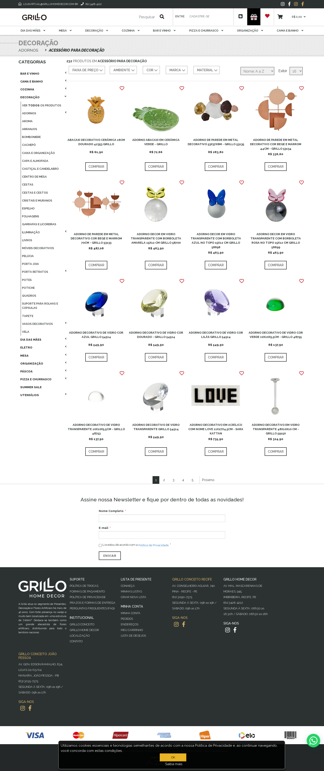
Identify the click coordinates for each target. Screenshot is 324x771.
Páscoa (26, 371)
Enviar (109, 555)
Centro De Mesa (34, 176)
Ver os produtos (41, 105)
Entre (179, 16)
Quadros (29, 295)
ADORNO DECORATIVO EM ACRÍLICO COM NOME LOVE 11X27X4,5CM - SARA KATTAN (215, 429)
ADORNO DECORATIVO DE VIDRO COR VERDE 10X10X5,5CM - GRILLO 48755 (276, 335)
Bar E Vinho (164, 30)
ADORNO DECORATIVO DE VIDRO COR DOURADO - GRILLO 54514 (156, 335)
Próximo (208, 480)
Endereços (129, 624)
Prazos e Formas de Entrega (92, 602)
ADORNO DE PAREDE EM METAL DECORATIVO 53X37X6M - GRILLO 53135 (216, 142)
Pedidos (127, 618)
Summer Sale (31, 387)
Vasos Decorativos (37, 324)
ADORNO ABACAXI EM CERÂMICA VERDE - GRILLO (156, 142)
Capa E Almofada (35, 161)
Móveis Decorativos (38, 248)
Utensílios (29, 395)
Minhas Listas (131, 591)
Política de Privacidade (88, 597)
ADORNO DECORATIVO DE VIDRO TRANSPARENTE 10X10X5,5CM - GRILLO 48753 (96, 429)
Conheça (128, 585)
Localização (80, 635)
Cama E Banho (290, 30)
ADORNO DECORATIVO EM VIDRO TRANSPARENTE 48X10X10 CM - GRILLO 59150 (275, 429)
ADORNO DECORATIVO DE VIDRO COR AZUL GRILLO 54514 (96, 335)
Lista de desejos (133, 635)
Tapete (27, 316)
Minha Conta (130, 613)
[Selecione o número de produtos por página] (296, 71)
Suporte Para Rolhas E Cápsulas (40, 306)
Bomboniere (31, 137)
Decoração (96, 30)
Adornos (29, 113)
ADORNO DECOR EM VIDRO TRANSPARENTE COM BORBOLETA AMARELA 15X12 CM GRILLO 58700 (156, 238)
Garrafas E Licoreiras (39, 224)
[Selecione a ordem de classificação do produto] (257, 71)
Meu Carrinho (132, 630)
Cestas (27, 184)
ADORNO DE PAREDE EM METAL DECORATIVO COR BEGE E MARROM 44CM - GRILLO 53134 (275, 144)
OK (174, 757)
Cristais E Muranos (37, 200)
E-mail (103, 528)
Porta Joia (30, 264)
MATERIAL (207, 70)
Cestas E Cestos (35, 192)
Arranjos (29, 129)
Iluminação (31, 232)
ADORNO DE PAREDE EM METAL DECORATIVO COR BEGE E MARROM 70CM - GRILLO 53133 (96, 238)
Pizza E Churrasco (206, 30)
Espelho (28, 208)
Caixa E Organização (38, 153)
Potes (27, 280)
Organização (250, 30)
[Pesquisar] (133, 17)
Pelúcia (28, 256)
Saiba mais (173, 764)
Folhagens (30, 216)
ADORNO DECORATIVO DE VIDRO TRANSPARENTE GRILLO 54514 (156, 427)
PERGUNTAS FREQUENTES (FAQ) (92, 608)
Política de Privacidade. (153, 545)
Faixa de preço (88, 70)
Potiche (28, 287)
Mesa (65, 30)
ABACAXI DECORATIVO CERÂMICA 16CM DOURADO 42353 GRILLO (96, 142)
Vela (25, 331)
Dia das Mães (33, 30)
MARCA (177, 70)
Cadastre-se (199, 16)
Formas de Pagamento (87, 591)
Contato (76, 641)
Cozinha (131, 30)
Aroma (27, 121)
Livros (27, 240)
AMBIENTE (124, 70)
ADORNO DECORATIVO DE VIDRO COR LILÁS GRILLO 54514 (216, 335)
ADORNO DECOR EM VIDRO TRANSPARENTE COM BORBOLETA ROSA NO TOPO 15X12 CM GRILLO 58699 (275, 240)
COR (152, 70)
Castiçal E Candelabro (40, 168)
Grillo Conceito (82, 624)
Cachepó (29, 145)
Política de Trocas (84, 585)
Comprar (96, 166)
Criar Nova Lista (133, 597)
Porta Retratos (35, 271)
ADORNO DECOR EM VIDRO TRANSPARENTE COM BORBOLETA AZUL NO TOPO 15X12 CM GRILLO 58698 (216, 240)
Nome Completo (111, 511)
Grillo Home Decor (84, 630)
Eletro (26, 347)
